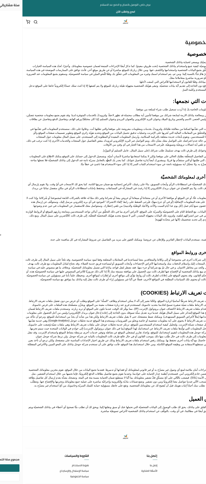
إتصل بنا (131, 465)
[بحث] (13, 22)
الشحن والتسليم (195, 476)
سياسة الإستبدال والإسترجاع (51, 471)
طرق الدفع (197, 471)
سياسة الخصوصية (57, 476)
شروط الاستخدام (57, 465)
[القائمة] (200, 22)
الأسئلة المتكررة (127, 471)
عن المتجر (198, 465)
